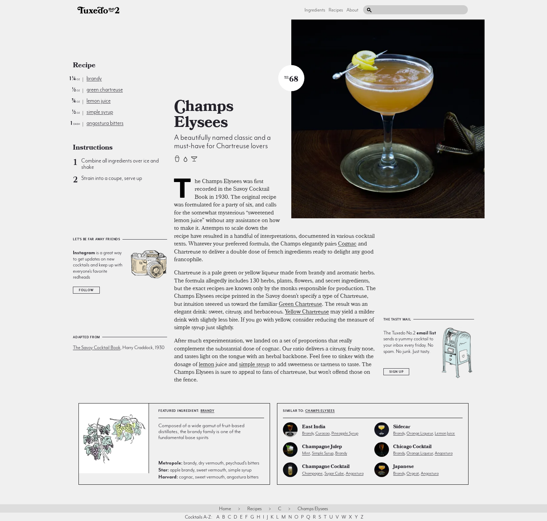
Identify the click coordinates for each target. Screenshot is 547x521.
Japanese (403, 467)
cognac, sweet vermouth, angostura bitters (208, 477)
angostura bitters (105, 123)
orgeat (412, 473)
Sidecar (401, 427)
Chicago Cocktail (412, 447)
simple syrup (100, 112)
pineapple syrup (344, 433)
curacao (322, 433)
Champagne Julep (322, 447)
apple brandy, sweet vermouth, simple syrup (205, 470)
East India (313, 427)
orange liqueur (419, 433)
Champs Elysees (320, 411)
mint (306, 453)
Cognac (347, 243)
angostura (443, 453)
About (352, 10)
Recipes (336, 10)
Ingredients (315, 10)
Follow (86, 290)
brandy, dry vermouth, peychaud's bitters (208, 463)
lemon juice (99, 101)
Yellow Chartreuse (307, 311)
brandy (94, 78)
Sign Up (396, 371)
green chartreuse (105, 89)
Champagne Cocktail (326, 467)
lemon (206, 364)
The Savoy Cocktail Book (96, 347)
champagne (312, 473)
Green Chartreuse (300, 303)
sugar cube (334, 473)
